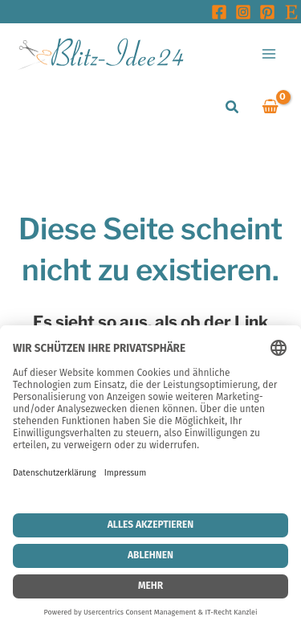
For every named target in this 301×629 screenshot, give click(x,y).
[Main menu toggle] (269, 53)
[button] (233, 107)
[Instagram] (243, 12)
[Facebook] (219, 12)
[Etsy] (291, 12)
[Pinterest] (267, 12)
